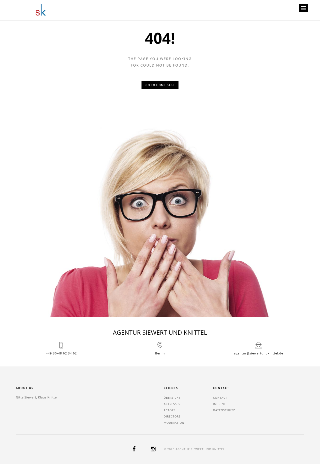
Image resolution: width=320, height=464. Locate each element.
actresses (172, 404)
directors (172, 416)
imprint (219, 404)
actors (170, 410)
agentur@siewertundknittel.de (259, 353)
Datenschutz (224, 410)
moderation (174, 422)
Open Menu (303, 8)
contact (220, 397)
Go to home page (160, 85)
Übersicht (172, 397)
